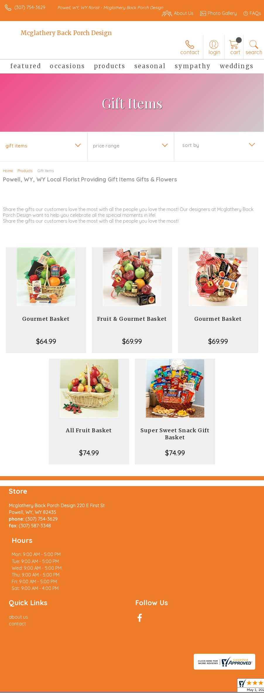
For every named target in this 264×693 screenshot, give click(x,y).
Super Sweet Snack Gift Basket (175, 434)
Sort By (190, 145)
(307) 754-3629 (29, 7)
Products (25, 170)
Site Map (134, 680)
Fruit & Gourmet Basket (132, 318)
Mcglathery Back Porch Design (66, 33)
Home (8, 170)
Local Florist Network (98, 680)
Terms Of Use (22, 680)
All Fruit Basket (89, 430)
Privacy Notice (56, 680)
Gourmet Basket (46, 318)
